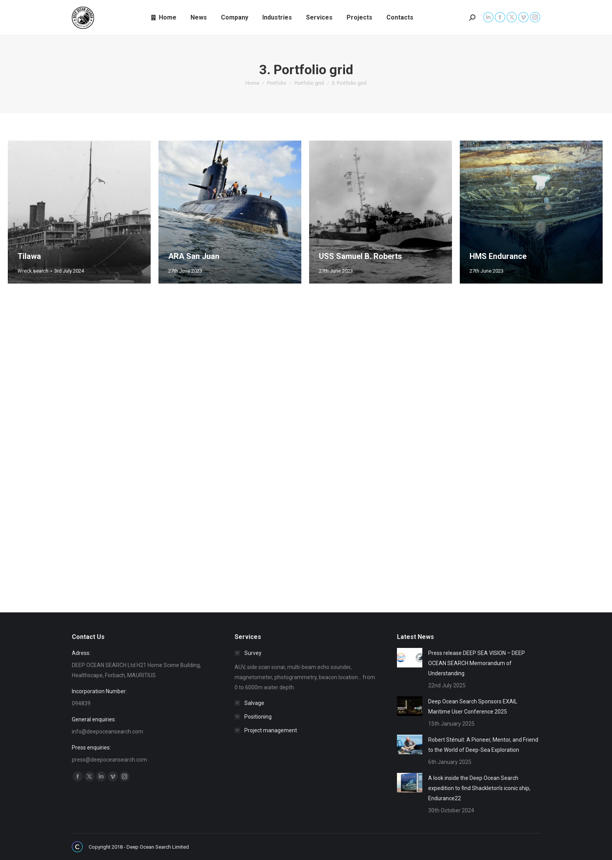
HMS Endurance (498, 256)
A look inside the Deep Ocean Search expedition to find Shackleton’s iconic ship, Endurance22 (479, 788)
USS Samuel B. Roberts (360, 256)
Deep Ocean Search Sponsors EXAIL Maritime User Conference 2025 (472, 706)
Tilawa (29, 256)
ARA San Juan (193, 256)
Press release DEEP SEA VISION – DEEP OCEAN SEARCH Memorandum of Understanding (476, 663)
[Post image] (409, 657)
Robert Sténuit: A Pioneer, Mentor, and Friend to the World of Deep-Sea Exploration (483, 745)
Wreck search (33, 271)
